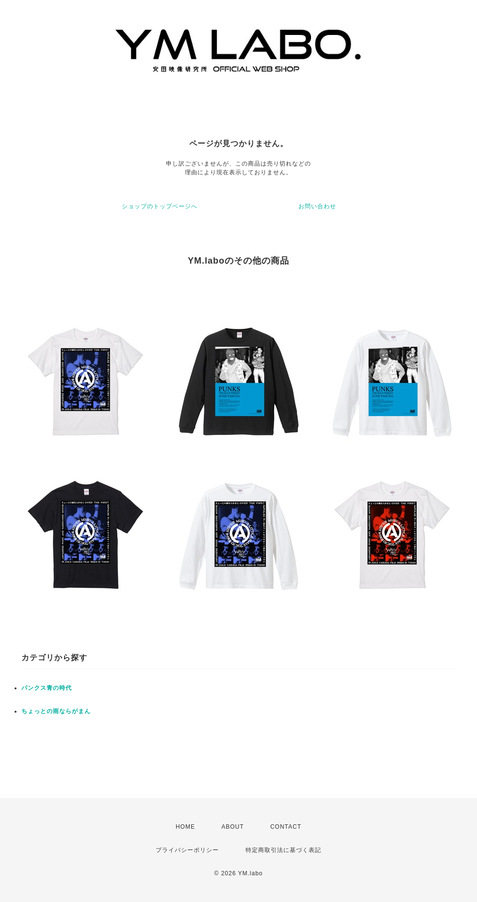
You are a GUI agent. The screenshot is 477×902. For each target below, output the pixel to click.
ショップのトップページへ (159, 206)
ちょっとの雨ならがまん (56, 711)
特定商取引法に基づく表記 (283, 850)
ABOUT (232, 826)
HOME (185, 826)
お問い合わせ (317, 206)
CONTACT (285, 826)
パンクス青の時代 (46, 688)
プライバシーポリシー (187, 850)
